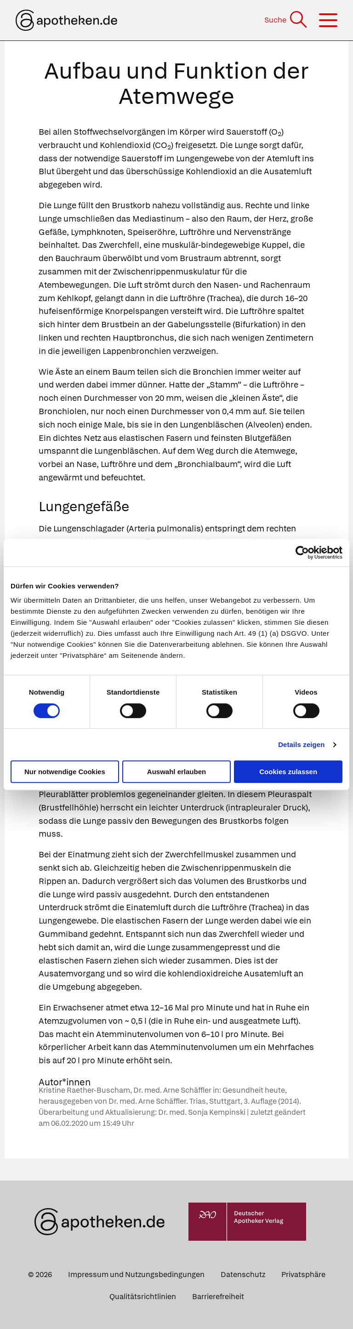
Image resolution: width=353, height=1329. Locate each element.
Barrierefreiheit (218, 1296)
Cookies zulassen (288, 772)
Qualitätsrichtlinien (142, 1296)
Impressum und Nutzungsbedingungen (136, 1274)
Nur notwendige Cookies (64, 772)
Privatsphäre (303, 1274)
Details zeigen (301, 744)
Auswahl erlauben (176, 772)
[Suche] (286, 20)
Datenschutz (243, 1274)
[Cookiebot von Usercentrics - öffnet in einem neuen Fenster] (302, 552)
